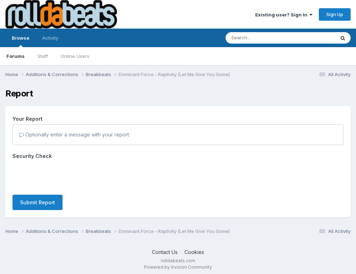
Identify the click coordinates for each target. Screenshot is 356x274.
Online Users (75, 56)
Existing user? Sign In (283, 15)
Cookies (194, 252)
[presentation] (67, 175)
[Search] (261, 38)
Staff (43, 56)
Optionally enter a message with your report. (74, 134)
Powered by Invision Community (178, 267)
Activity (50, 38)
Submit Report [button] (37, 202)
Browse (20, 41)
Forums (15, 56)
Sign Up (334, 14)
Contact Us (165, 252)
